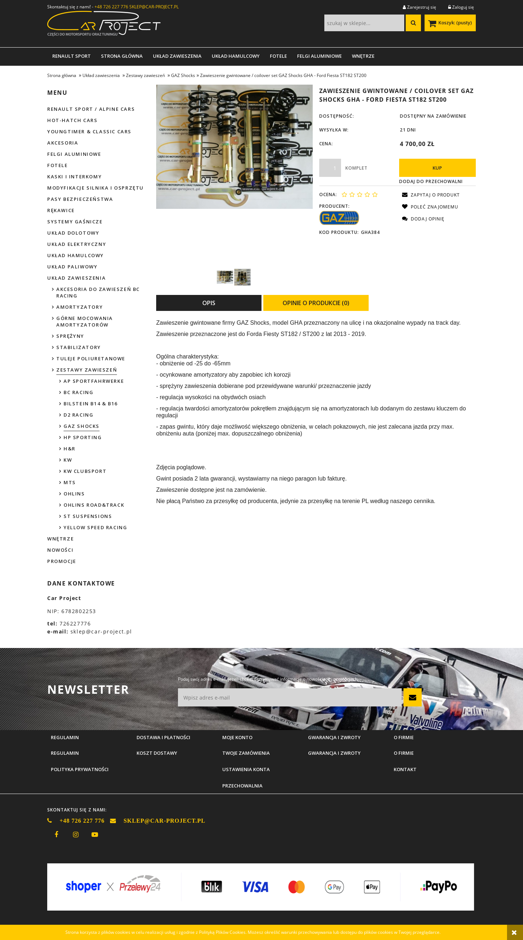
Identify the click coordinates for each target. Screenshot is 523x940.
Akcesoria (62, 142)
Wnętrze (60, 538)
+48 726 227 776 (111, 7)
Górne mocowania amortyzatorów (84, 321)
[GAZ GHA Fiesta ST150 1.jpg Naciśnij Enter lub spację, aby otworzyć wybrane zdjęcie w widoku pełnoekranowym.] (234, 147)
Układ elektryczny (76, 244)
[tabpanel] (316, 412)
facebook (56, 835)
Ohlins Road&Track (94, 505)
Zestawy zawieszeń (86, 369)
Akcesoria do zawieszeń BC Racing (98, 292)
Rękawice (61, 210)
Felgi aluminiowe (74, 154)
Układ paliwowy (72, 266)
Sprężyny (70, 336)
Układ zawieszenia (76, 278)
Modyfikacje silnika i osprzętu (95, 188)
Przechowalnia (242, 785)
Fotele (57, 165)
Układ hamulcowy (75, 255)
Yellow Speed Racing (95, 527)
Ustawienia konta (246, 769)
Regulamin (65, 753)
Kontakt (405, 769)
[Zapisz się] (413, 697)
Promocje (61, 561)
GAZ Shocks (82, 426)
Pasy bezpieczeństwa (80, 199)
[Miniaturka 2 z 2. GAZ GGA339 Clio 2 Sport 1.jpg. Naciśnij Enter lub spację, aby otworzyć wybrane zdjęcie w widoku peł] (242, 277)
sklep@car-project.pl (101, 631)
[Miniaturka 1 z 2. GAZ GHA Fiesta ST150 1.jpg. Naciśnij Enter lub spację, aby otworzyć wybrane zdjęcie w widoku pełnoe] (225, 277)
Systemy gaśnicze (75, 221)
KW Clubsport (85, 471)
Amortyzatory (79, 307)
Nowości (60, 550)
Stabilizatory (78, 347)
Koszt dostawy (157, 753)
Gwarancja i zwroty (334, 753)
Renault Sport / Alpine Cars (91, 109)
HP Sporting (83, 437)
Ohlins (74, 493)
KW (68, 460)
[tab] (209, 303)
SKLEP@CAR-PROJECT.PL (154, 7)
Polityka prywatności (80, 769)
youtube (95, 835)
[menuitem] (71, 56)
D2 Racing (78, 415)
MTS (70, 482)
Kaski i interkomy (74, 176)
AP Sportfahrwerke (94, 381)
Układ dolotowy (73, 233)
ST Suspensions (88, 516)
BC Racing (78, 392)
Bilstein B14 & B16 (91, 403)
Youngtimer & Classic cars (89, 131)
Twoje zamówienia (246, 753)
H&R (70, 448)
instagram (75, 835)
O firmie (404, 753)
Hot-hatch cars (72, 120)
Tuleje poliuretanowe (90, 358)
